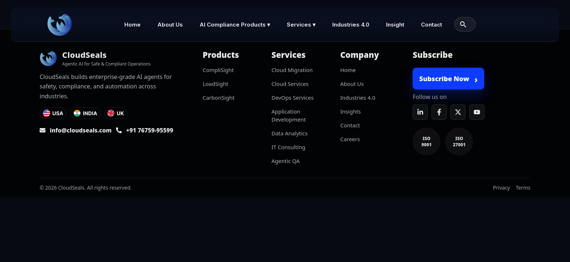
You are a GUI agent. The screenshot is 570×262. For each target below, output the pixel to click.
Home (132, 24)
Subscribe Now (448, 79)
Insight (395, 24)
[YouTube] (477, 112)
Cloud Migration (292, 70)
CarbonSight (218, 97)
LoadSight (215, 83)
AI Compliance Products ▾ (235, 24)
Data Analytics (290, 133)
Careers (350, 139)
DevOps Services (293, 97)
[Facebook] (439, 112)
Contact (431, 24)
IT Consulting (288, 147)
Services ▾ (301, 24)
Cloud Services (290, 83)
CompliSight (218, 70)
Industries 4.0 (350, 24)
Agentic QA (286, 160)
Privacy (501, 187)
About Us (170, 24)
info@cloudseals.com (81, 130)
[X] (458, 112)
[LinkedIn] (420, 112)
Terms (523, 187)
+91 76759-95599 (149, 130)
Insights (350, 111)
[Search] (463, 24)
